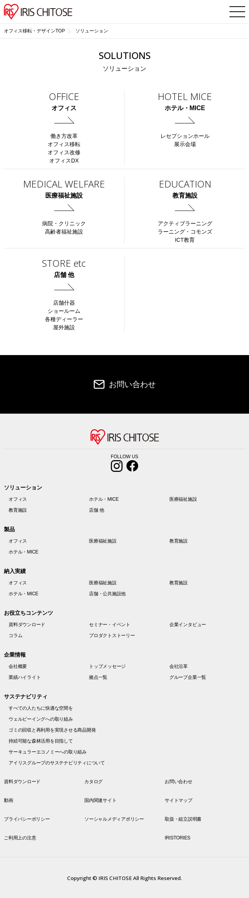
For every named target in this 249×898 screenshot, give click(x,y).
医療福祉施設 (183, 499)
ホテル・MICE (104, 499)
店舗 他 (96, 510)
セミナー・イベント (109, 624)
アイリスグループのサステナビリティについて (57, 763)
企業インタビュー (187, 624)
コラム (15, 635)
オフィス (18, 499)
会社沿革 (178, 666)
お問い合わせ (132, 384)
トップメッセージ (107, 666)
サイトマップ (178, 800)
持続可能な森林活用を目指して (41, 741)
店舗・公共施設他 (107, 593)
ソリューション (23, 487)
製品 (9, 529)
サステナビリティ (26, 696)
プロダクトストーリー (112, 635)
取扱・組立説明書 (183, 819)
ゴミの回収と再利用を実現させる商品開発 (52, 730)
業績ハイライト (25, 677)
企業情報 (15, 655)
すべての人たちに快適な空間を (41, 708)
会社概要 (18, 666)
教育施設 (18, 510)
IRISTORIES (177, 838)
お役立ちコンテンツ (28, 613)
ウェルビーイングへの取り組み (41, 719)
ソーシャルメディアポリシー (114, 819)
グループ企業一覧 (187, 677)
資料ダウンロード (27, 624)
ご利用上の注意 (20, 838)
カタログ (93, 781)
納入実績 (15, 571)
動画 (8, 800)
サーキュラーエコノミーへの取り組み (48, 752)
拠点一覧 (98, 677)
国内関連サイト (100, 800)
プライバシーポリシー (27, 819)
